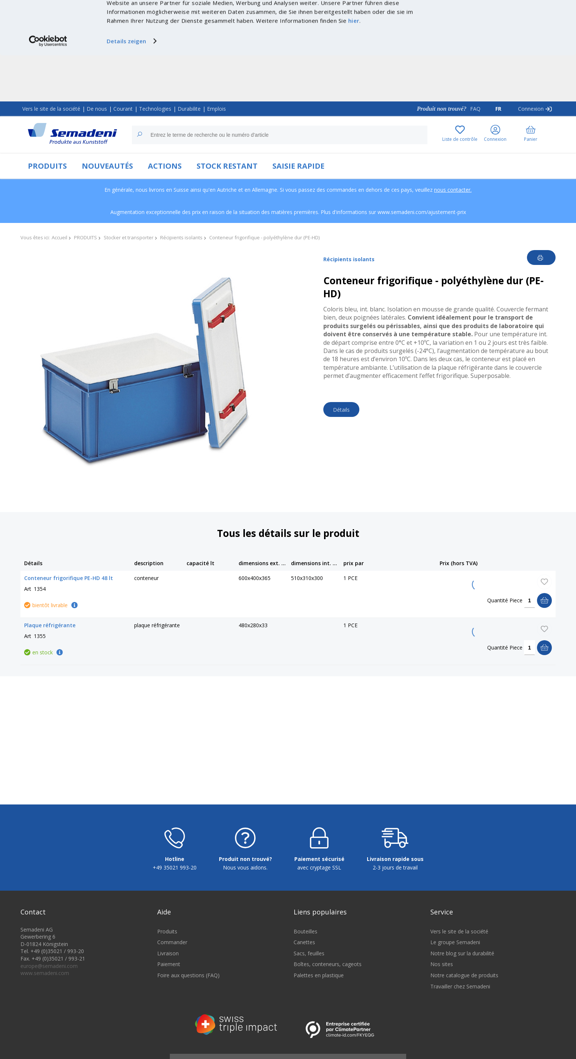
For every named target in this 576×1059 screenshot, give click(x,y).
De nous (97, 108)
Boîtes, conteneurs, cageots (328, 964)
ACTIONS (165, 166)
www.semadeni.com (44, 973)
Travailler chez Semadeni (460, 986)
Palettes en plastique (319, 975)
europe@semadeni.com (49, 965)
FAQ (475, 108)
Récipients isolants (181, 237)
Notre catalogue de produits (464, 975)
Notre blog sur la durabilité (462, 953)
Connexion (531, 108)
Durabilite (189, 108)
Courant (123, 108)
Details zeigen (126, 87)
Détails (341, 409)
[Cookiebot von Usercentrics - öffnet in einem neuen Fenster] (48, 87)
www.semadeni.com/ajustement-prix (422, 212)
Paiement (168, 964)
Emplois (216, 108)
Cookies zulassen (514, 13)
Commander (172, 942)
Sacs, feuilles (309, 953)
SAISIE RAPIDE (298, 166)
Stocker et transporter (128, 237)
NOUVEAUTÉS (107, 166)
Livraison (168, 953)
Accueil (59, 237)
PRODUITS (47, 166)
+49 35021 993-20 (175, 867)
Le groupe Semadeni (455, 942)
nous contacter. (453, 189)
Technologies (155, 108)
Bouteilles (305, 931)
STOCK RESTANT (227, 166)
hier (353, 66)
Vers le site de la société (51, 108)
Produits (167, 931)
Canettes (304, 942)
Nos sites (441, 964)
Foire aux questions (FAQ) (188, 975)
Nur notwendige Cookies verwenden (513, 29)
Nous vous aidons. (245, 867)
